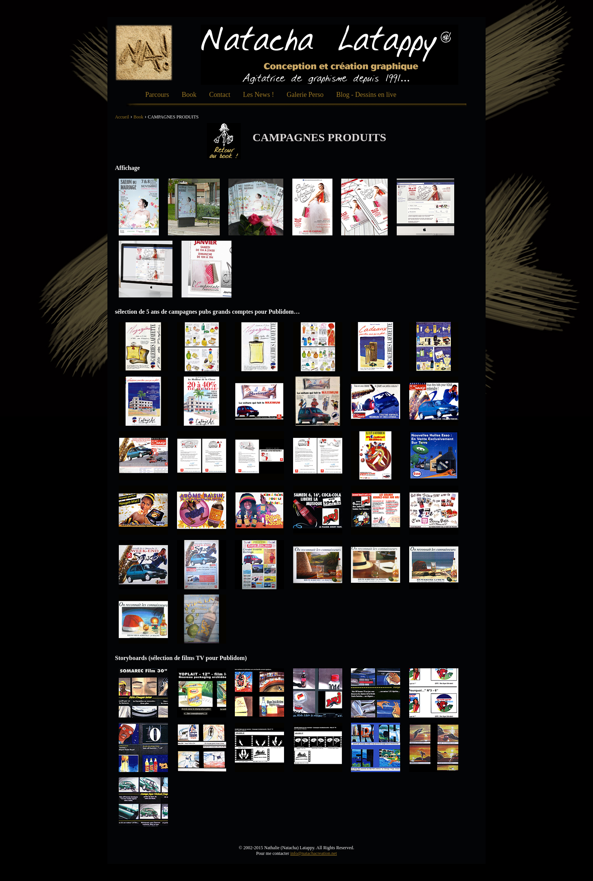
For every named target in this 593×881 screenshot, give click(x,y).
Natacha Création (144, 53)
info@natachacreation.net (313, 853)
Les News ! (258, 94)
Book (189, 94)
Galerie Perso (305, 94)
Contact (219, 94)
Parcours (157, 94)
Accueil (122, 117)
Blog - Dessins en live (366, 94)
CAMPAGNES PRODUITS (173, 117)
